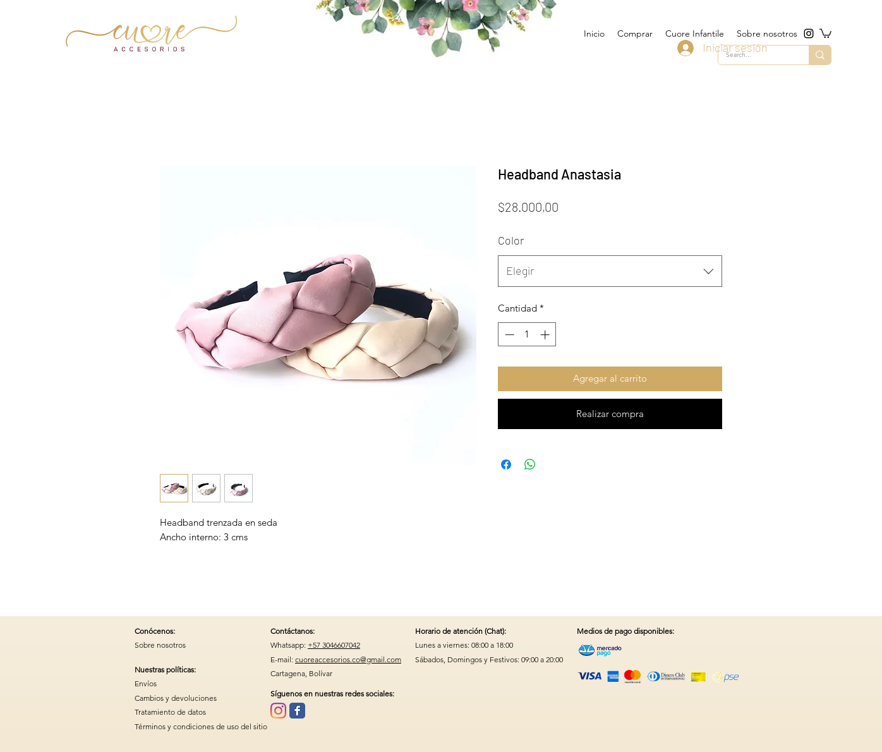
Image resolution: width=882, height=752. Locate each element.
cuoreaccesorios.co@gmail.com (348, 659)
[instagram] (808, 33)
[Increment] (546, 334)
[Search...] (820, 54)
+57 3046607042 (334, 645)
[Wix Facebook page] (297, 711)
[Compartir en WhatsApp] (530, 464)
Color (511, 240)
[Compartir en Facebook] (506, 464)
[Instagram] (278, 711)
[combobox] (610, 271)
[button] (825, 33)
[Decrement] (508, 334)
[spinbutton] (527, 334)
